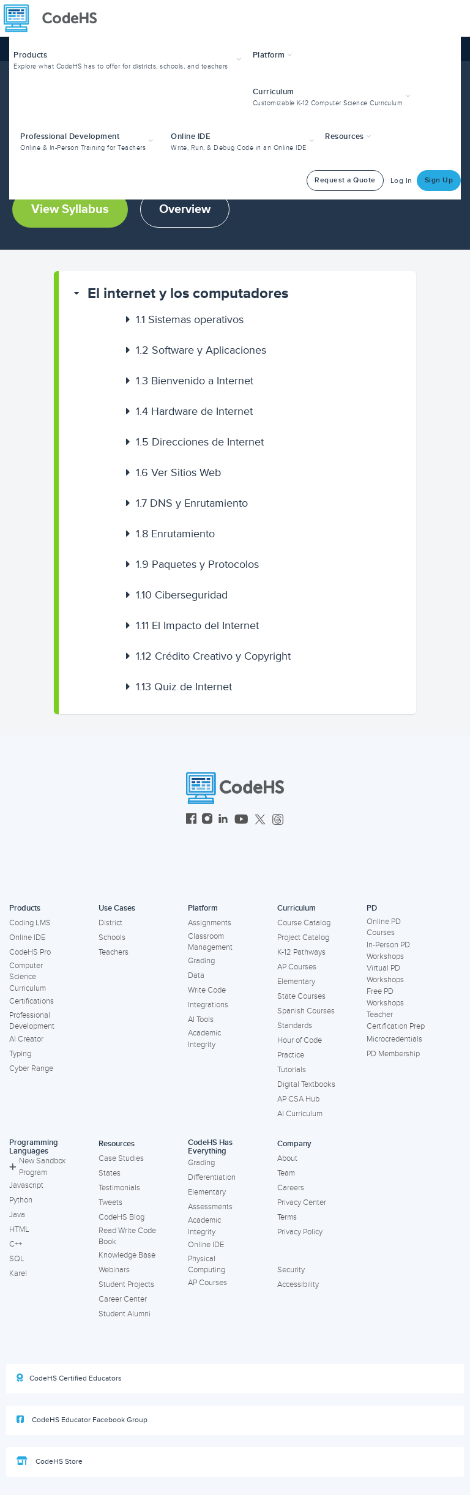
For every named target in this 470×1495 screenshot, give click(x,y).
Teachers (114, 952)
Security (291, 1270)
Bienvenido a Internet (194, 380)
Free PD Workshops (385, 997)
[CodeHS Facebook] (191, 820)
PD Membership (393, 1054)
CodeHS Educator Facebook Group (82, 1420)
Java (17, 1215)
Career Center (123, 1299)
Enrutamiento (175, 533)
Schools (112, 937)
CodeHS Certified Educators (69, 1378)
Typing (20, 1054)
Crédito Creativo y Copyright (213, 656)
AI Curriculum (300, 1114)
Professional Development (31, 1021)
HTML (19, 1229)
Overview (185, 209)
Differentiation (212, 1177)
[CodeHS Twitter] (260, 820)
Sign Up (439, 180)
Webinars (114, 1270)
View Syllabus (70, 209)
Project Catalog (303, 937)
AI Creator (26, 1039)
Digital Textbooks (306, 1084)
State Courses (301, 996)
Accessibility (298, 1284)
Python (20, 1200)
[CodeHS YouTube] (241, 820)
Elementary (296, 981)
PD (372, 908)
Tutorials (291, 1070)
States (110, 1173)
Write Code (207, 990)
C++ (15, 1244)
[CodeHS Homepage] (55, 18)
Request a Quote (345, 180)
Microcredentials (394, 1039)
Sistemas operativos (190, 319)
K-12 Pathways (301, 952)
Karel (18, 1273)
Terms (287, 1217)
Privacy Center (301, 1202)
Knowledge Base (127, 1255)
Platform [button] (273, 55)
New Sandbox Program (37, 1166)
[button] (128, 59)
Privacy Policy (300, 1232)
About (287, 1158)
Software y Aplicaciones (201, 350)
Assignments (209, 923)
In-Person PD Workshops (388, 950)
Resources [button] (348, 136)
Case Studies (121, 1158)
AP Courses (296, 967)
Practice (290, 1055)
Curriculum (296, 908)
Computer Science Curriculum (27, 977)
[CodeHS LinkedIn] (223, 820)
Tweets (110, 1202)
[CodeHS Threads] (278, 820)
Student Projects (126, 1284)
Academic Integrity (204, 1038)
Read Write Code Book (127, 1236)
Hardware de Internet (194, 411)
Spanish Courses (306, 1011)
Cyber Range (31, 1068)
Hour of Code (299, 1040)
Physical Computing (206, 1264)
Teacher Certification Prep (396, 1020)
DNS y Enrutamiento (192, 503)
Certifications (31, 1001)
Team (286, 1173)
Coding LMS (30, 923)
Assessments (210, 1207)
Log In (401, 180)
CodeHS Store (50, 1461)
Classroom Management (210, 942)
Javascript (26, 1185)
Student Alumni (125, 1314)
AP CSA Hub (298, 1099)
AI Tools (201, 1019)
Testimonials (119, 1188)
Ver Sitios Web (178, 472)
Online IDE (27, 937)
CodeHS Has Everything (210, 1147)
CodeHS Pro (30, 952)
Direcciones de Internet (200, 442)
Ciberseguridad (182, 595)
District (110, 923)
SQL (16, 1259)
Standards (294, 1026)
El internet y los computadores (188, 293)
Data (196, 975)
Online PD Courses (384, 927)
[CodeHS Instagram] (207, 820)
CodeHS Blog (121, 1217)
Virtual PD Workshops (385, 974)
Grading (201, 961)
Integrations (208, 1005)
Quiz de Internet (184, 686)
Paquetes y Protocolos (197, 564)
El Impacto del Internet (197, 625)
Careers (290, 1188)
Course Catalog (303, 923)
